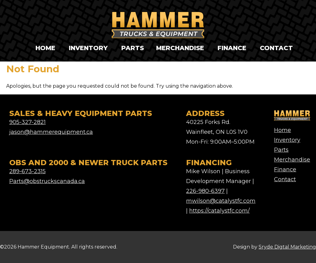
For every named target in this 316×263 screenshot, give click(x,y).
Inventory (88, 48)
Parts (132, 48)
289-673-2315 (27, 171)
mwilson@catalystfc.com (221, 200)
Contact (276, 48)
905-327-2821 (27, 122)
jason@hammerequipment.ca (51, 132)
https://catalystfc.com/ (219, 210)
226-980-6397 (205, 191)
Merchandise (180, 48)
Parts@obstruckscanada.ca (47, 181)
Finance (232, 48)
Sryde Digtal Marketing (287, 247)
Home (45, 48)
